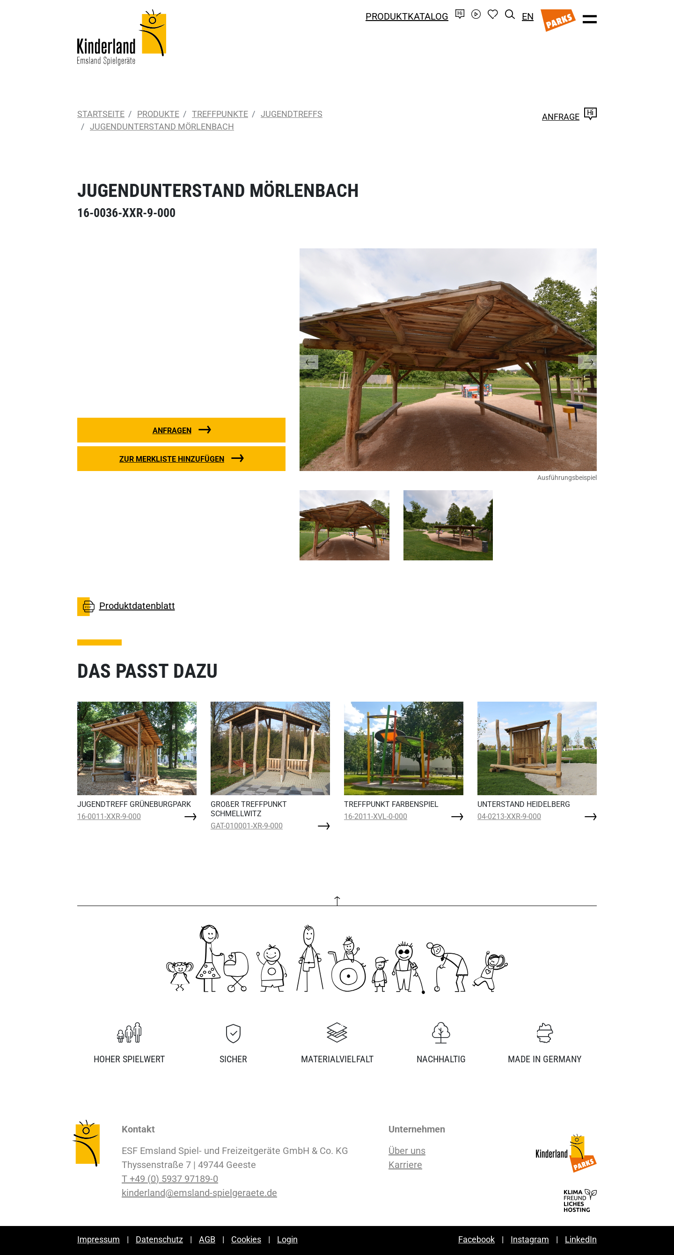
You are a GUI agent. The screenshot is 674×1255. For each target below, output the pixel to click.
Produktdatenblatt (126, 606)
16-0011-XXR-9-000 (109, 816)
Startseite (101, 114)
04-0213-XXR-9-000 (509, 816)
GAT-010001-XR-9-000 (247, 825)
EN (528, 16)
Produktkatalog (407, 16)
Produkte (158, 114)
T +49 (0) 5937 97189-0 (170, 1178)
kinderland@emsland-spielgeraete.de (199, 1192)
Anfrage (569, 117)
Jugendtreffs (291, 114)
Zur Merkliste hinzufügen (171, 459)
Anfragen (172, 430)
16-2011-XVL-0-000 (375, 816)
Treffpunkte (220, 114)
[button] (318, 359)
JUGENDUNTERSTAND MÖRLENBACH (162, 126)
